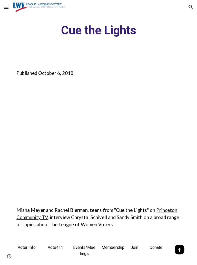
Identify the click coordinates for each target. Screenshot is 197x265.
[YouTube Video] (91, 141)
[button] (6, 7)
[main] (98, 31)
